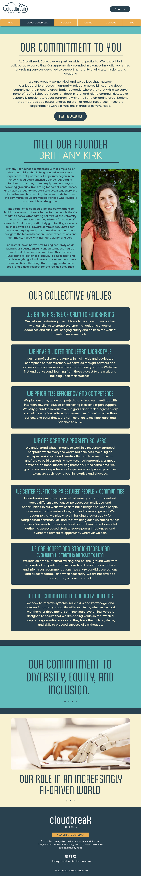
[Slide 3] (72, 701)
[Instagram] (66, 856)
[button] (70, 835)
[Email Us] (120, 9)
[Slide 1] (65, 701)
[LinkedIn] (74, 856)
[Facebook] (70, 856)
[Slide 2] (68, 701)
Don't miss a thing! (51, 841)
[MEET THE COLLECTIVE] (70, 116)
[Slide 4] (76, 701)
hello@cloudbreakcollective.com (71, 861)
